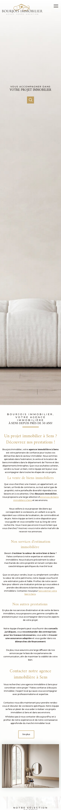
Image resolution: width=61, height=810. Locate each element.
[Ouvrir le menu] (57, 6)
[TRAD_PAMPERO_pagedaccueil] (22, 14)
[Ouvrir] (30, 99)
